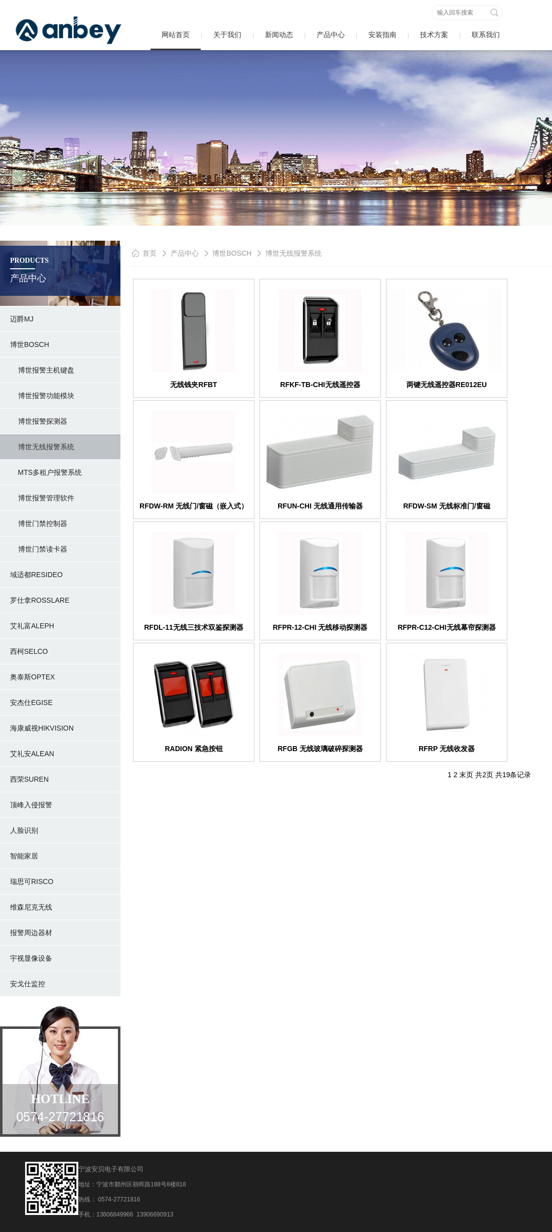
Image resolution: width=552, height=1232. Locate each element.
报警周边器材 (31, 933)
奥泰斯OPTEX (32, 677)
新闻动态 (279, 35)
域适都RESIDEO (36, 575)
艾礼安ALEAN (32, 754)
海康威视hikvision (42, 728)
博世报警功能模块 (42, 396)
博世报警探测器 (38, 421)
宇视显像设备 (31, 958)
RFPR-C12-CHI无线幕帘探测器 (446, 627)
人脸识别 (24, 830)
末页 (466, 775)
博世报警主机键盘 (42, 370)
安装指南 (382, 35)
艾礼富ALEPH (32, 626)
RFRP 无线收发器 (447, 749)
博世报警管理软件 (42, 498)
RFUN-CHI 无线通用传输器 (320, 506)
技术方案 (434, 35)
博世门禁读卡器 (38, 549)
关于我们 (227, 35)
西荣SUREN (29, 779)
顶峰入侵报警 (31, 805)
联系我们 (486, 35)
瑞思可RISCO (31, 881)
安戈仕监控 (27, 984)
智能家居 (24, 856)
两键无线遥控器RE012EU (446, 385)
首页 (150, 253)
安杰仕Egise (31, 702)
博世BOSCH (29, 344)
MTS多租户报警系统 (46, 472)
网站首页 (176, 35)
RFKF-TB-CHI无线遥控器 (320, 385)
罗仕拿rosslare (39, 600)
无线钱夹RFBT (193, 385)
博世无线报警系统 (42, 447)
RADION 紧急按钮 (193, 749)
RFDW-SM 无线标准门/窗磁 (446, 506)
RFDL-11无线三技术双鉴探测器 (193, 627)
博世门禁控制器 (38, 523)
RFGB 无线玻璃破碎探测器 (320, 749)
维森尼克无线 (31, 907)
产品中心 (331, 35)
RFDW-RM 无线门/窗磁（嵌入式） (194, 506)
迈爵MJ (22, 319)
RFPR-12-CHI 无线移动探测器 (319, 627)
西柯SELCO (29, 651)
